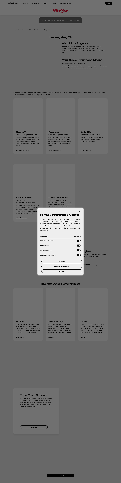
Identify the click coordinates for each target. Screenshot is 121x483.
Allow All (61, 262)
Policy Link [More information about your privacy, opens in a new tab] (44, 230)
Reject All (61, 271)
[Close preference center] (80, 211)
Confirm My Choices (61, 266)
